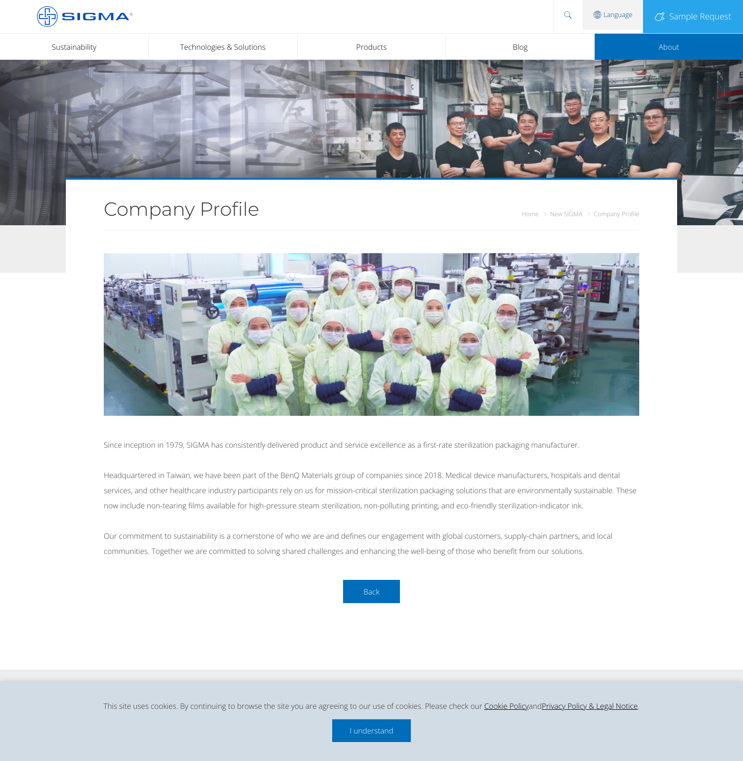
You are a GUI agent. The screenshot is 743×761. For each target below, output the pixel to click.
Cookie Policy (506, 706)
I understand (371, 730)
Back (371, 592)
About (669, 47)
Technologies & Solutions (222, 47)
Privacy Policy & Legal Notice (590, 706)
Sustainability (74, 47)
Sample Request (693, 16)
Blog (520, 47)
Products (371, 47)
